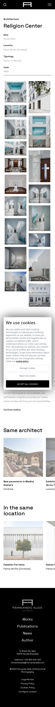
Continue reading (12, 409)
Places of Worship (12, 60)
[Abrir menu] (49, 4)
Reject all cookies (27, 375)
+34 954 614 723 (32, 659)
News (27, 633)
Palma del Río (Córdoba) (15, 49)
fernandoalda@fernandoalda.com (27, 662)
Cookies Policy (27, 687)
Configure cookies (27, 691)
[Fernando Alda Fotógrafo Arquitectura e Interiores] (27, 605)
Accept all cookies (27, 384)
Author (27, 640)
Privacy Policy (27, 683)
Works (27, 619)
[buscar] (5, 4)
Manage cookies (27, 368)
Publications (27, 626)
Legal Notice (27, 679)
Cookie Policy (22, 361)
